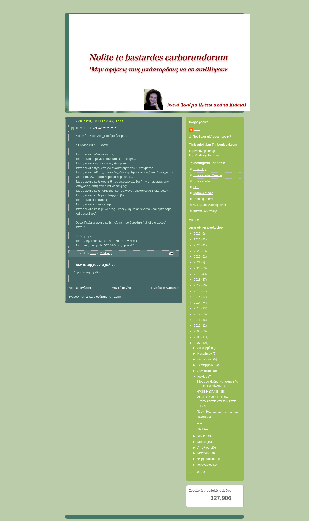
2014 (198, 302)
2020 (198, 268)
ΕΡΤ (196, 187)
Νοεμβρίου (205, 353)
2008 (198, 337)
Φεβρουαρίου (207, 459)
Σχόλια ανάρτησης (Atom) (103, 296)
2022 (198, 256)
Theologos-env (203, 199)
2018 (198, 279)
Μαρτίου (203, 453)
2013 (198, 308)
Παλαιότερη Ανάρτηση (164, 287)
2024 (198, 245)
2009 (198, 331)
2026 (198, 233)
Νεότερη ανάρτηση (81, 287)
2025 (198, 239)
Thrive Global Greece (207, 175)
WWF (200, 423)
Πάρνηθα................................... (218, 411)
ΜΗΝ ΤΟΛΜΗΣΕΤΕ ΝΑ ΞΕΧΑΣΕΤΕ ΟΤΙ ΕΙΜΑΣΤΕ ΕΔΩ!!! (216, 402)
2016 (198, 291)
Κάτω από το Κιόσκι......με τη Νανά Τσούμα (140, 20)
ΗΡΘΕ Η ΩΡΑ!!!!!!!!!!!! (211, 391)
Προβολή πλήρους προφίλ (212, 136)
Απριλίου (204, 447)
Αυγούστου (205, 371)
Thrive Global (202, 181)
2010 (198, 325)
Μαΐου (202, 442)
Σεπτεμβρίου (206, 365)
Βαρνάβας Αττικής (205, 211)
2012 (198, 314)
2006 (198, 472)
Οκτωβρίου (205, 359)
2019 (198, 274)
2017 (198, 285)
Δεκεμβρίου (205, 348)
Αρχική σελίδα (121, 287)
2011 (198, 320)
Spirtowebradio (203, 193)
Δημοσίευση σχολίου (87, 272)
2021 (198, 262)
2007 (198, 343)
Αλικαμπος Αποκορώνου (209, 205)
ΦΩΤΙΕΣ (202, 428)
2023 (198, 251)
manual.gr (199, 169)
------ (197, 130)
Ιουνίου (202, 436)
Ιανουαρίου (205, 464)
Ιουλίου (202, 376)
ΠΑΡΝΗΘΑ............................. (216, 417)
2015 (198, 297)
